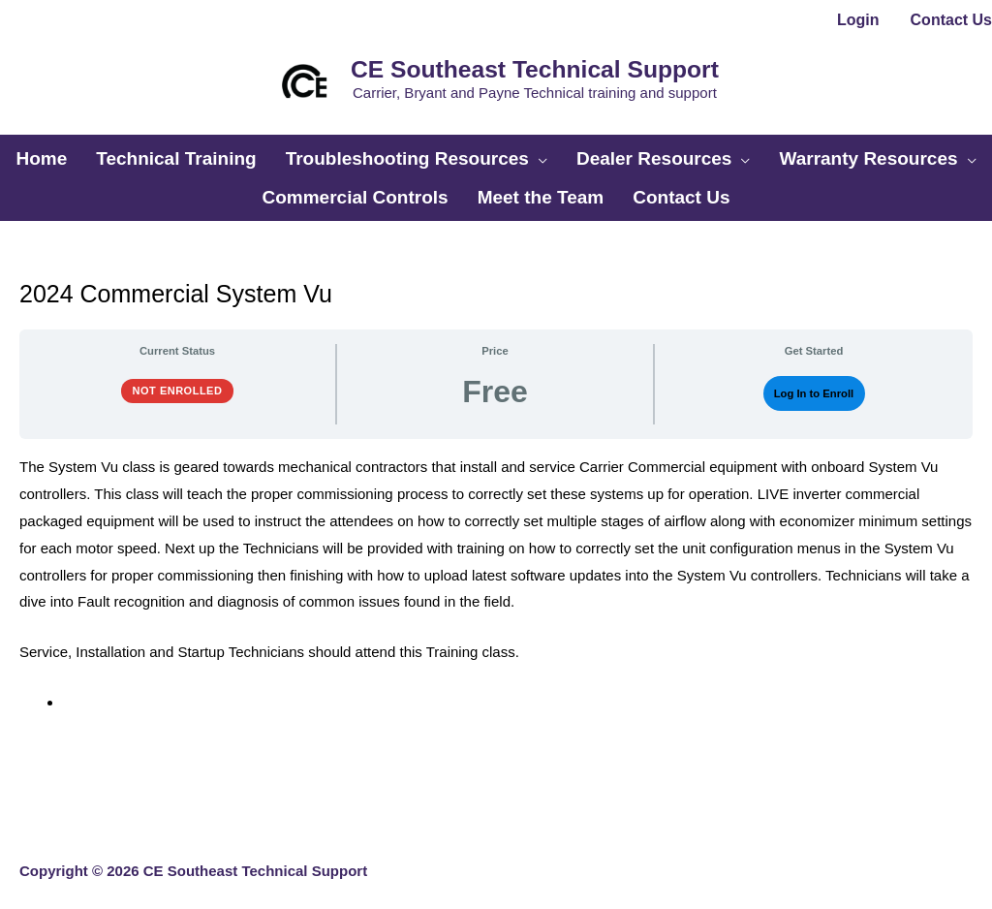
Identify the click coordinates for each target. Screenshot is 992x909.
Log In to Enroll (814, 380)
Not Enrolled (178, 377)
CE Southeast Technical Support (528, 65)
